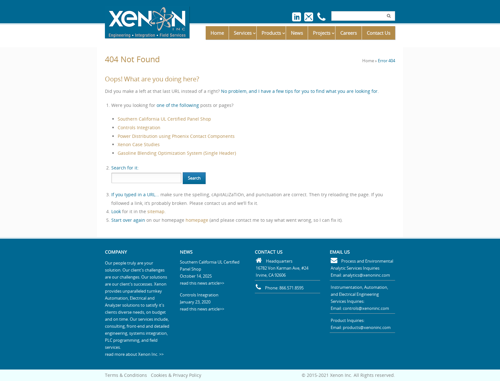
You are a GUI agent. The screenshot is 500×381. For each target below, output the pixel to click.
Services (243, 33)
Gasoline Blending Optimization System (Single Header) (177, 153)
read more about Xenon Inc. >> (134, 354)
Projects (321, 33)
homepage (197, 220)
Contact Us (378, 33)
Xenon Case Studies (139, 144)
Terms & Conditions (126, 375)
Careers (348, 33)
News (297, 33)
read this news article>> (202, 283)
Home (217, 33)
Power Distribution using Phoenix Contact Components (176, 136)
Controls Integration (139, 127)
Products (271, 33)
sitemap (156, 211)
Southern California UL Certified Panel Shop (164, 119)
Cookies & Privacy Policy (176, 375)
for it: (125, 168)
